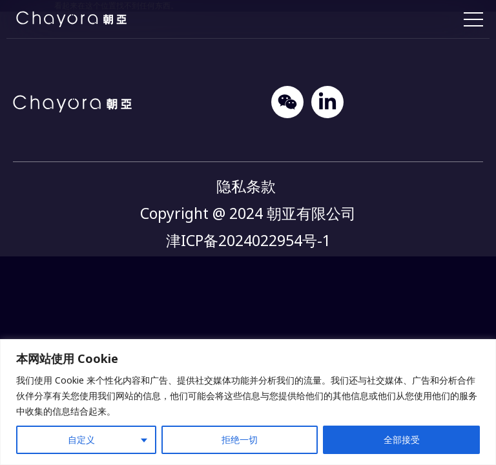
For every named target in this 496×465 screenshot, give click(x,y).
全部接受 (402, 439)
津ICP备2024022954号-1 (248, 240)
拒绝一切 (240, 439)
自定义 (81, 439)
